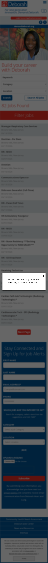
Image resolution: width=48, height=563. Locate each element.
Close (42, 276)
